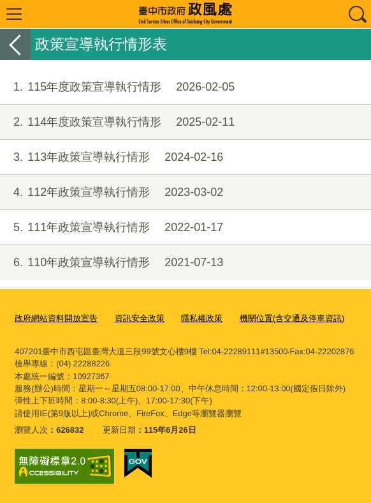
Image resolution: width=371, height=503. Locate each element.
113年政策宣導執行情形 (111, 157)
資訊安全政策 (139, 318)
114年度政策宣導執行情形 (117, 122)
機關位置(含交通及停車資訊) (292, 318)
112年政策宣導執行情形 (111, 192)
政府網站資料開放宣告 (56, 318)
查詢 (357, 14)
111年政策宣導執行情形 (111, 227)
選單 (14, 14)
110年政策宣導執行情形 (111, 262)
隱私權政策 (201, 318)
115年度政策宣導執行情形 (117, 87)
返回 (15, 44)
